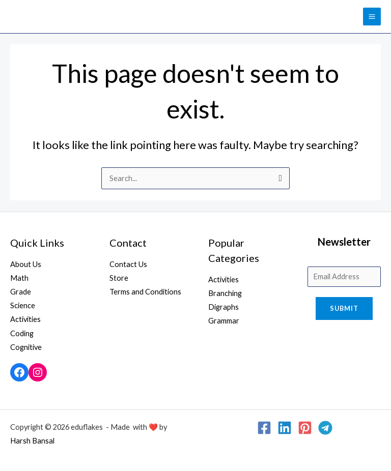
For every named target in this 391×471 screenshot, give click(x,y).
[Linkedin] (284, 428)
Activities (25, 319)
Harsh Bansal (32, 440)
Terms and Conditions (145, 291)
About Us (25, 264)
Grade (20, 291)
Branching (225, 293)
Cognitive (26, 347)
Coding (22, 333)
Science (22, 305)
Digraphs (223, 307)
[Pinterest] (305, 428)
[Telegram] (325, 428)
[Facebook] (264, 428)
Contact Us (128, 264)
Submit (344, 308)
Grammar (223, 320)
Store (118, 278)
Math (19, 278)
